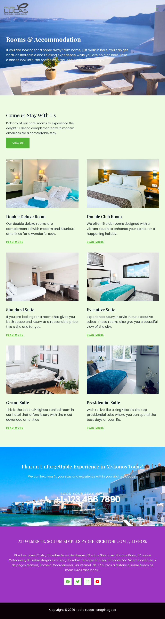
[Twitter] (77, 581)
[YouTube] (97, 581)
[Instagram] (87, 581)
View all (17, 143)
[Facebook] (68, 581)
